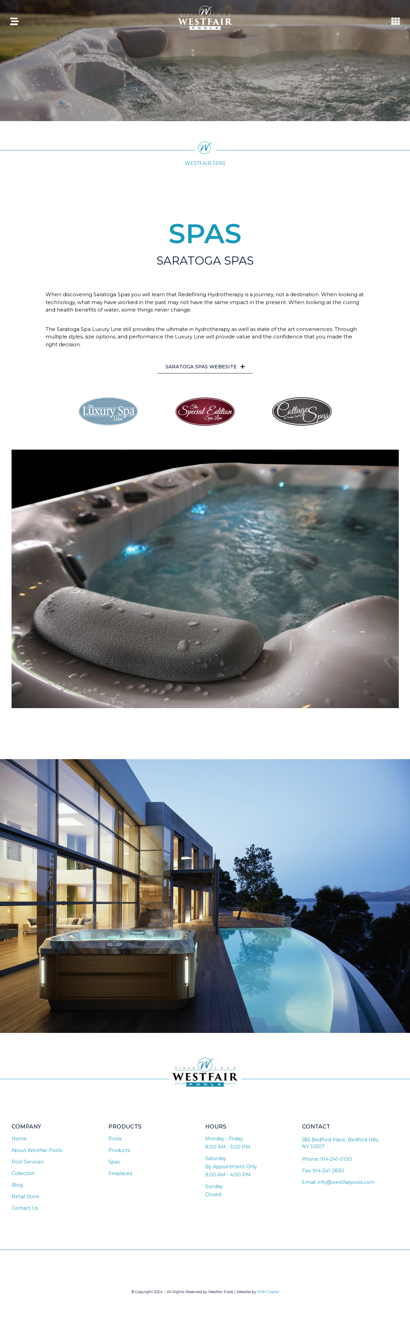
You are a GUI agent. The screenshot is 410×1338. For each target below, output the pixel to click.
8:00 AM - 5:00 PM (227, 1151)
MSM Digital (268, 1296)
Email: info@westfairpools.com (338, 1187)
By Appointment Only (231, 1171)
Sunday (214, 1191)
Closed (213, 1199)
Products (119, 1155)
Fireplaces (120, 1178)
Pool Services (27, 1166)
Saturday (215, 1163)
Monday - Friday (224, 1143)
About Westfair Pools (37, 1155)
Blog (17, 1189)
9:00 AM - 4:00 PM (228, 1179)
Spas (114, 1166)
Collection (23, 1178)
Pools (115, 1143)
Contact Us (25, 1212)
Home (19, 1143)
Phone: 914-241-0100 (327, 1163)
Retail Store (25, 1201)
